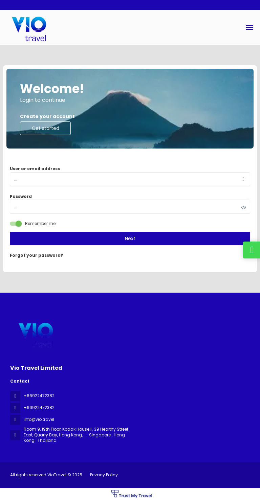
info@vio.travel (39, 419)
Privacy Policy (104, 475)
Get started (45, 128)
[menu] (249, 27)
